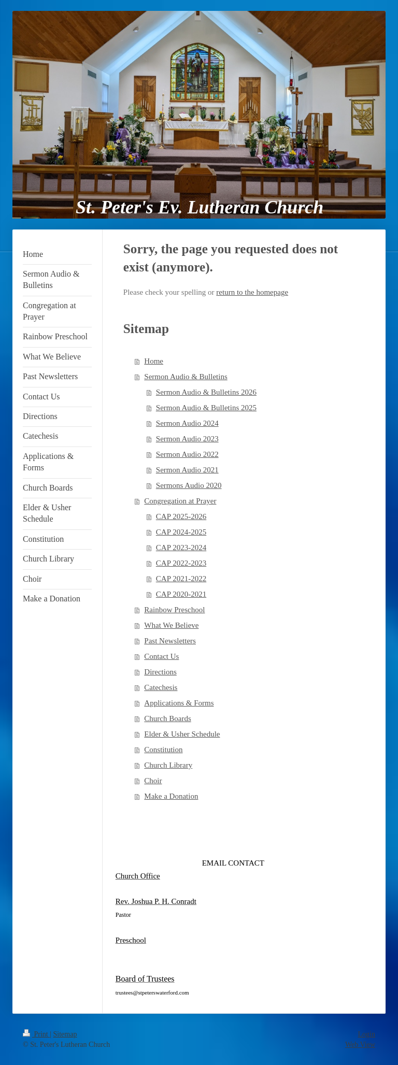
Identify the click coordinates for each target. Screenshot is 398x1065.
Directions (160, 672)
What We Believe (171, 625)
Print (36, 1034)
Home (153, 361)
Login (366, 1034)
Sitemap (65, 1034)
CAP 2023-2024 (181, 547)
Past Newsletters (170, 641)
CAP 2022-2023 (181, 563)
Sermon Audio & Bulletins (185, 376)
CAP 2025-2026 (181, 516)
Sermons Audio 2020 (189, 485)
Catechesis (160, 687)
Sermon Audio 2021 (187, 470)
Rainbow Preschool (174, 610)
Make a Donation (171, 796)
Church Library (168, 765)
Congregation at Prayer (180, 501)
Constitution (163, 749)
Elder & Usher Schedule (182, 734)
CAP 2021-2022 (181, 578)
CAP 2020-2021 (181, 594)
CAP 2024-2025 (181, 532)
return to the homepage (252, 292)
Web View (360, 1044)
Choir (153, 780)
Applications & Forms (179, 703)
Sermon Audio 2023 (187, 439)
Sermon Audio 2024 (187, 423)
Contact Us (161, 656)
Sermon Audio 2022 (187, 454)
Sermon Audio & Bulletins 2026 (206, 392)
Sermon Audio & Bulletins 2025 (206, 408)
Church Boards (167, 718)
